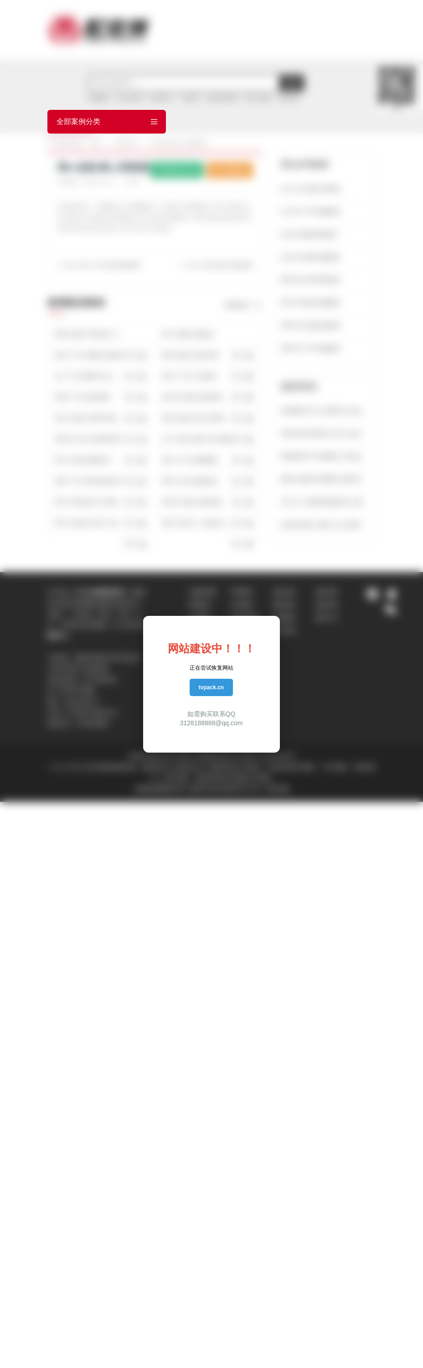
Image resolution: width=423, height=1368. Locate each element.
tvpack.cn (211, 687)
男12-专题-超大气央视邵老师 (90, 502)
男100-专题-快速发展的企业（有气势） (197, 397)
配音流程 (327, 592)
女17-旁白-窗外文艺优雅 (196, 439)
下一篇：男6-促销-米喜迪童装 (217, 265)
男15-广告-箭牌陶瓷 (190, 460)
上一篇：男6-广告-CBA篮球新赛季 (98, 265)
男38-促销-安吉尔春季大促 (197, 418)
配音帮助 (284, 605)
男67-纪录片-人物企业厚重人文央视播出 (197, 523)
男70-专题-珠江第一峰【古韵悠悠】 (90, 523)
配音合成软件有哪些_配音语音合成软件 (324, 479)
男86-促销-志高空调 (190, 355)
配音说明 (284, 630)
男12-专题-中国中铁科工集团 (90, 418)
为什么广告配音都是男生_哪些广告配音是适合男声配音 (324, 502)
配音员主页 (176, 170)
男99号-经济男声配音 (311, 280)
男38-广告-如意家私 (83, 397)
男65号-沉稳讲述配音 (311, 325)
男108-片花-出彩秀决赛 (88, 439)
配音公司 (327, 617)
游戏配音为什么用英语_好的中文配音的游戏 (324, 410)
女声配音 (242, 605)
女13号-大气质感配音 (311, 211)
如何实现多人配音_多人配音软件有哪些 (324, 524)
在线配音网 (202, 592)
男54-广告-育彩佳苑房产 (89, 481)
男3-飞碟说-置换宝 (188, 334)
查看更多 (243, 305)
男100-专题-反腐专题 (192, 502)
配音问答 (284, 592)
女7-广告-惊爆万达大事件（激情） (90, 376)
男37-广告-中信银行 (190, 376)
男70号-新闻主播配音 (311, 302)
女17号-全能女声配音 (311, 188)
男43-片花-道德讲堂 (190, 481)
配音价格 (327, 605)
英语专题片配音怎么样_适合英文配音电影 (324, 433)
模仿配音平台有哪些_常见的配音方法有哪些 (324, 456)
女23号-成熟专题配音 (311, 257)
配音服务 (284, 617)
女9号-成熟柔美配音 (309, 234)
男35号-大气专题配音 (311, 348)
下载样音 (229, 170)
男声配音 (200, 605)
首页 (95, 143)
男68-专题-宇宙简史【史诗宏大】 (90, 334)
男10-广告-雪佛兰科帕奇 (89, 355)
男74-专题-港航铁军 (83, 460)
